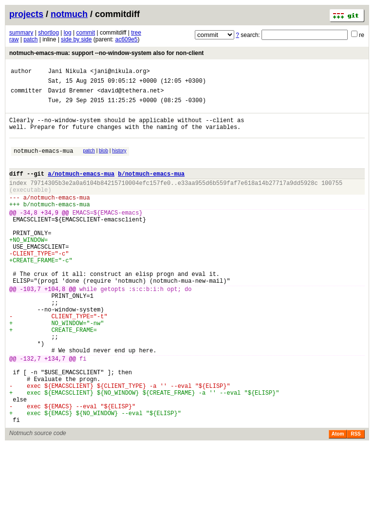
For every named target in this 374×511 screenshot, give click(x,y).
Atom (338, 499)
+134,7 (54, 411)
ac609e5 (126, 39)
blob (103, 161)
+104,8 (54, 327)
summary (21, 32)
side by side (76, 39)
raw (14, 39)
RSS (356, 499)
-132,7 (30, 411)
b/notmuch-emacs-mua (151, 188)
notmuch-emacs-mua (43, 162)
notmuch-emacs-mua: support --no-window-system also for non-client (106, 53)
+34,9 (49, 234)
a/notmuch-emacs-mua (81, 188)
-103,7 (30, 327)
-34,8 (28, 234)
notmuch (69, 14)
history (119, 161)
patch (30, 39)
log (68, 32)
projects (26, 14)
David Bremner (71, 95)
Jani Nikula (67, 72)
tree (136, 32)
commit (85, 32)
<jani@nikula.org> (120, 72)
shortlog (48, 32)
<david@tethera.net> (130, 95)
